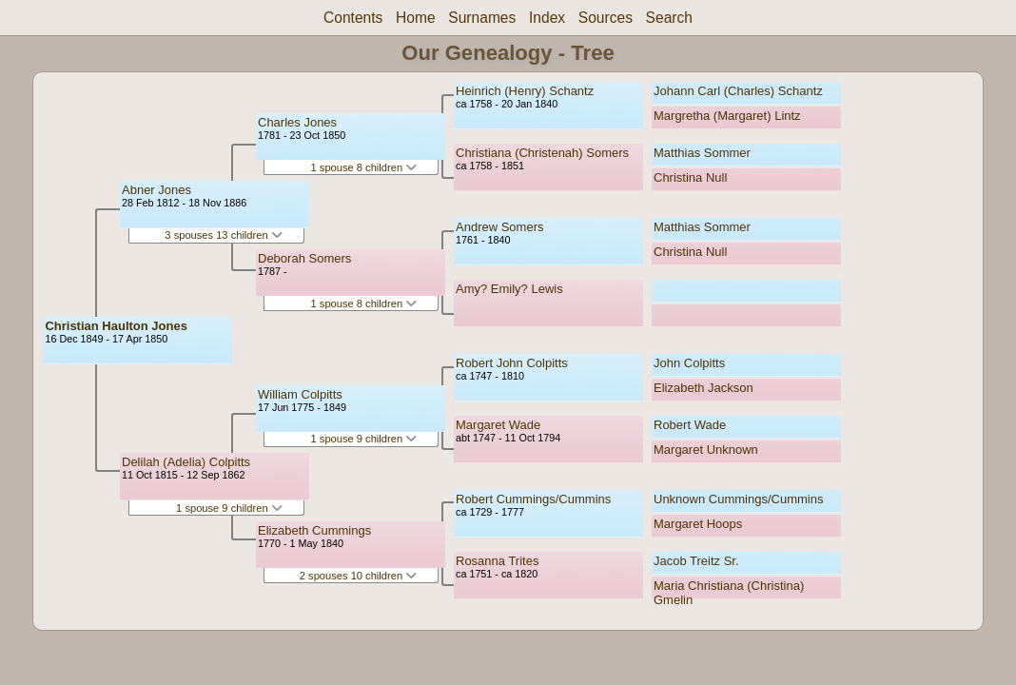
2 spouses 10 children (358, 575)
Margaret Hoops (698, 524)
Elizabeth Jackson (703, 388)
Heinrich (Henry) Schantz (525, 91)
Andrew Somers (499, 227)
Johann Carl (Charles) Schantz (738, 91)
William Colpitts (300, 394)
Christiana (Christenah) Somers (542, 153)
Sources (605, 18)
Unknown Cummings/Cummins (738, 499)
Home (416, 18)
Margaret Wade (498, 425)
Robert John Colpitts (512, 363)
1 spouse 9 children (229, 508)
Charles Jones (297, 122)
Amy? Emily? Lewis (509, 289)
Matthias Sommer (702, 153)
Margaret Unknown (706, 449)
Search (669, 18)
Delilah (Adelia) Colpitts (186, 462)
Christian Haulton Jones (116, 326)
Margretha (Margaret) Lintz (727, 115)
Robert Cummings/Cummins (533, 499)
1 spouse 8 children (364, 167)
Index (547, 18)
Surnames (482, 18)
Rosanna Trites (497, 561)
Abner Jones (156, 190)
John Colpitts (689, 363)
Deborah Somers (304, 258)
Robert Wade (690, 425)
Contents (352, 18)
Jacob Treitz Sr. (696, 561)
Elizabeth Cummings (314, 530)
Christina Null (690, 177)
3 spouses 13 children (223, 235)
